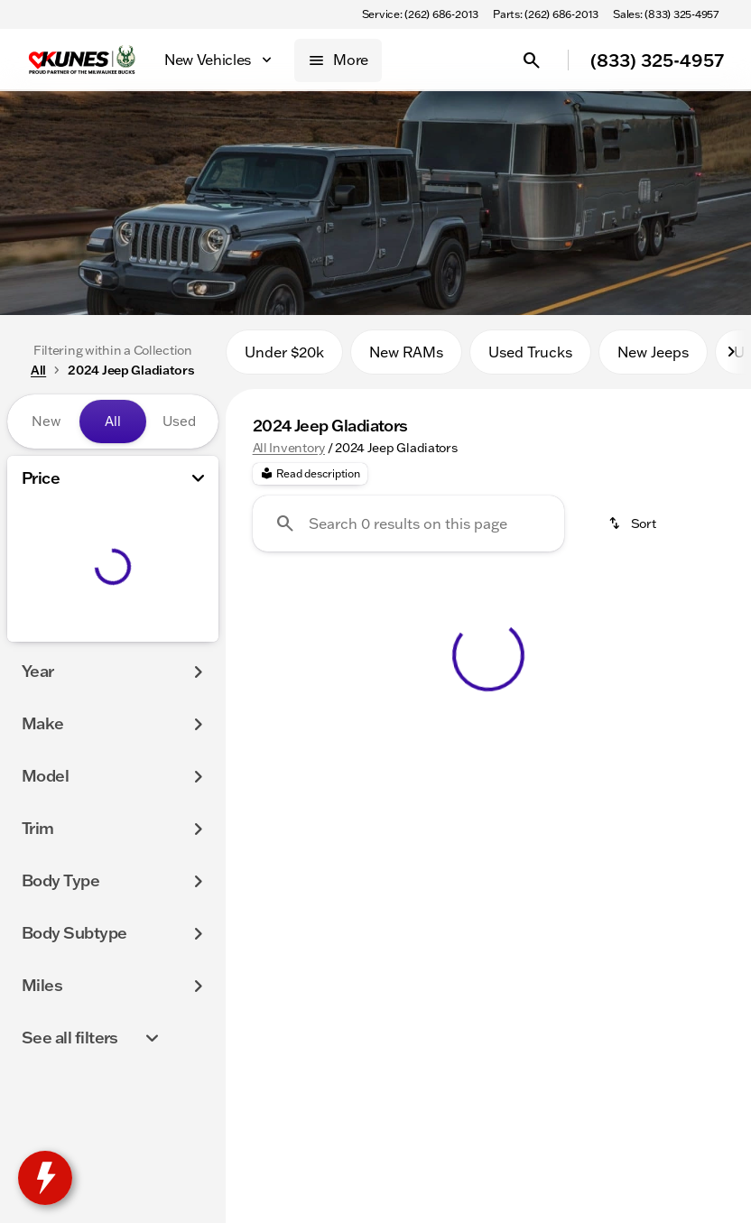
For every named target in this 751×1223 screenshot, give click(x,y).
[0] (58, 638)
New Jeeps (653, 360)
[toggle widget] (45, 1178)
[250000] (155, 638)
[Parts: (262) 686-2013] (545, 14)
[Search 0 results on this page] (408, 531)
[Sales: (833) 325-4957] (665, 14)
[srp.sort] (634, 531)
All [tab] (113, 421)
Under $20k (284, 360)
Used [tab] (179, 421)
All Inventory (289, 456)
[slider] (36, 545)
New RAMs (406, 360)
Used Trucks (530, 360)
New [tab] (46, 421)
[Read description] (310, 482)
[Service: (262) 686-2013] (420, 14)
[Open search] (531, 60)
